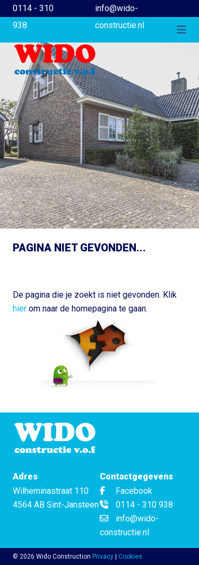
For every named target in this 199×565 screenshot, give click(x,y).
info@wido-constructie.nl (119, 16)
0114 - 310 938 (33, 16)
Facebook (126, 491)
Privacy (103, 556)
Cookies (130, 556)
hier (20, 308)
